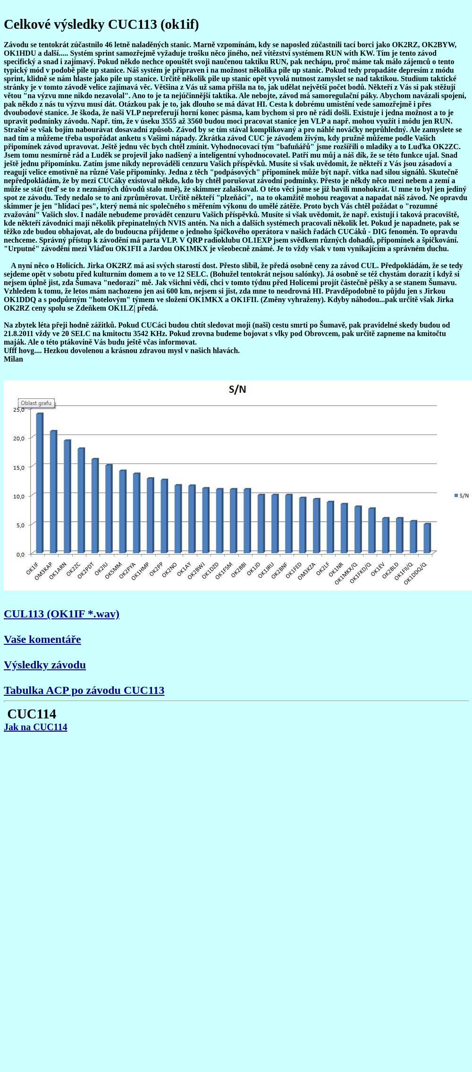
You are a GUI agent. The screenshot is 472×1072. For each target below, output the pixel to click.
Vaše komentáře (42, 639)
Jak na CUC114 (35, 727)
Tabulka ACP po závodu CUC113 (84, 690)
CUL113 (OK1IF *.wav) (61, 614)
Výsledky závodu (45, 664)
